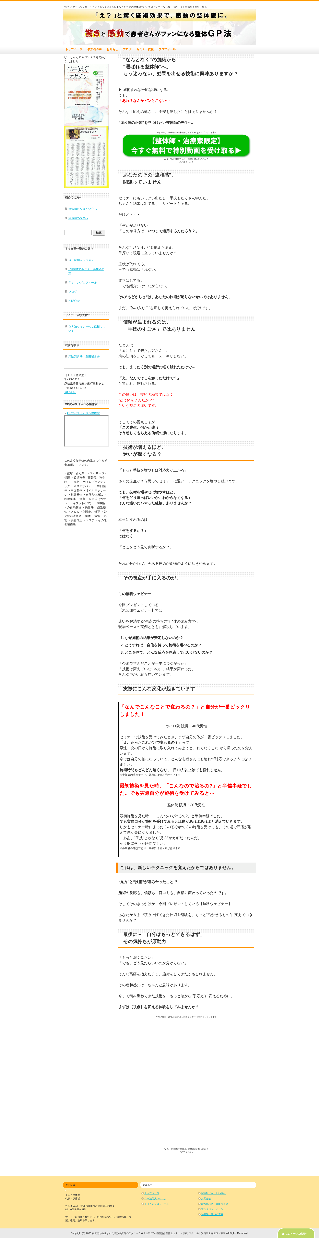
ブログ (127, 49)
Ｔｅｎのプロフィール (82, 282)
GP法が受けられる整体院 (83, 413)
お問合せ (112, 49)
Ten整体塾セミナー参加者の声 (86, 271)
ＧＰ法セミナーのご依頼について (86, 328)
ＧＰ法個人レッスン (81, 260)
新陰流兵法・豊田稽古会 (84, 356)
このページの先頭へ (296, 1233)
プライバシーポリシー (213, 1209)
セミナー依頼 (145, 49)
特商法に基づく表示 (212, 1214)
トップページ (73, 49)
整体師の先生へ (78, 218)
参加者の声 (94, 49)
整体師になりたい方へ (82, 209)
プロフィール (167, 49)
